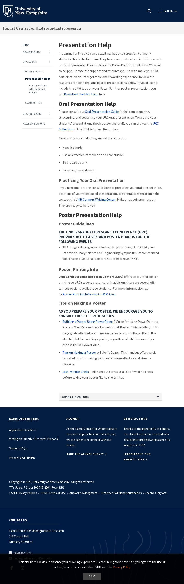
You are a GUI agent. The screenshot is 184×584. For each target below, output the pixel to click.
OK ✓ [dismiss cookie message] (92, 576)
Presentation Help (37, 78)
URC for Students (33, 71)
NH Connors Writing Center (97, 199)
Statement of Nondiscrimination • (123, 493)
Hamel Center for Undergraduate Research (42, 28)
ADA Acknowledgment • (84, 493)
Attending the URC (34, 123)
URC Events (30, 61)
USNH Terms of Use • (54, 493)
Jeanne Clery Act (156, 493)
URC (25, 45)
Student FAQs (33, 102)
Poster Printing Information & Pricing (38, 89)
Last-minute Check (75, 372)
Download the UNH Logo (81, 94)
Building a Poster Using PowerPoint (87, 321)
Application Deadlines (22, 430)
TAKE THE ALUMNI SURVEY (85, 454)
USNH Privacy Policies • (24, 493)
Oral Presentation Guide (102, 111)
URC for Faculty (32, 114)
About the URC (31, 52)
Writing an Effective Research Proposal (33, 439)
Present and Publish (22, 458)
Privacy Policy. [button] (122, 567)
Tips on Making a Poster (79, 352)
